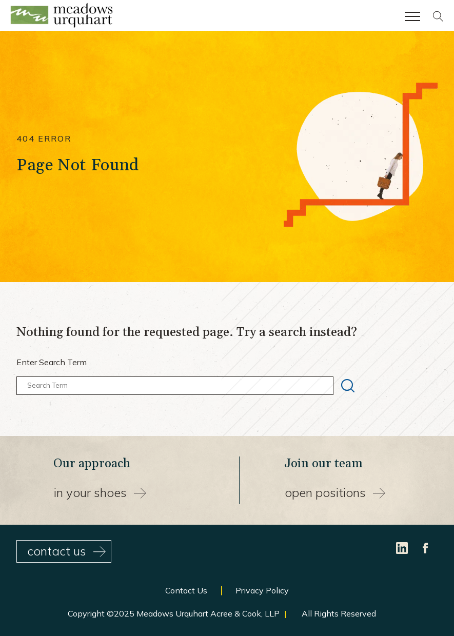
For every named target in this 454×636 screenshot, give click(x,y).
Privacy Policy (262, 590)
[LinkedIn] (403, 547)
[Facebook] (425, 547)
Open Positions (335, 492)
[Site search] (438, 19)
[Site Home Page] (61, 17)
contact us (66, 551)
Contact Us (186, 590)
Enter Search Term (51, 362)
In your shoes (100, 492)
